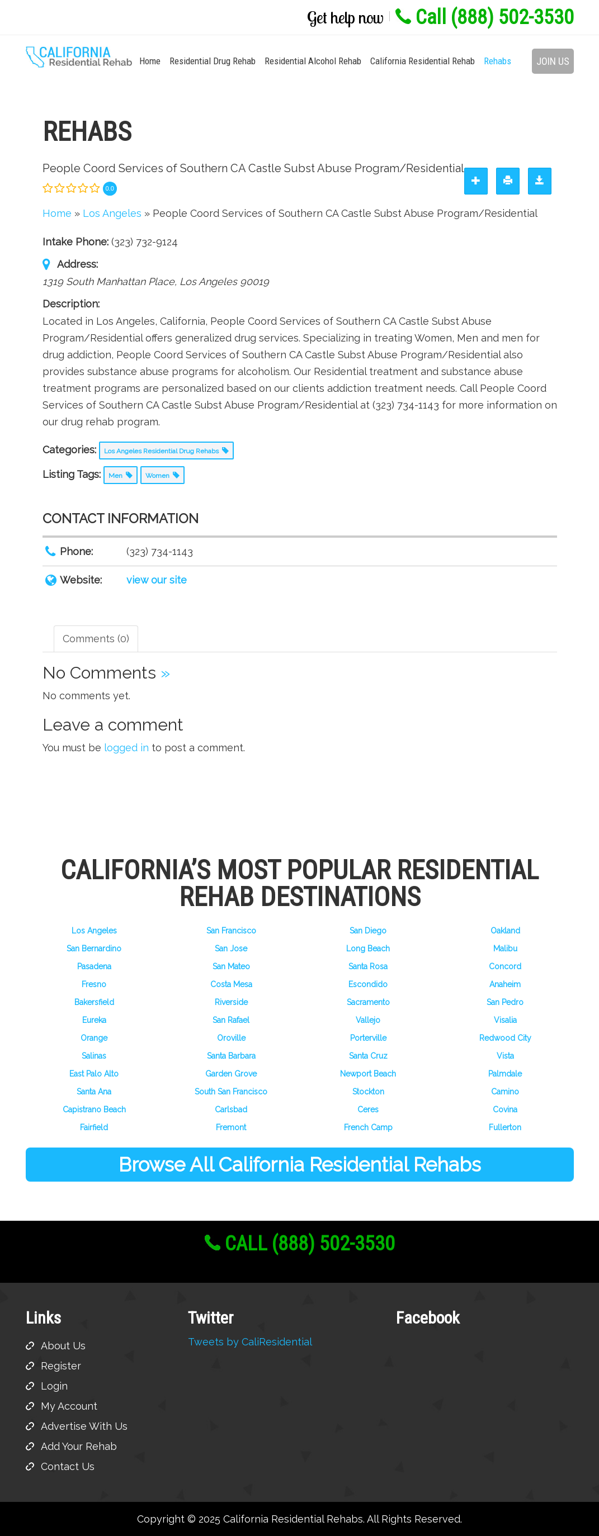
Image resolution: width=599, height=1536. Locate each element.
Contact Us (68, 1466)
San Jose (231, 948)
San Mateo (231, 966)
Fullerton (505, 1127)
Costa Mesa (231, 984)
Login (54, 1386)
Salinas (94, 1055)
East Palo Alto (94, 1073)
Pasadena (94, 966)
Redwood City (505, 1038)
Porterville (368, 1038)
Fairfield (94, 1127)
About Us (63, 1346)
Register (61, 1366)
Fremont (231, 1127)
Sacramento (368, 1002)
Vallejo (368, 1020)
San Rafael (231, 1020)
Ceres (368, 1109)
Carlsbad (231, 1109)
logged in (126, 747)
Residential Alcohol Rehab (313, 61)
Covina (505, 1109)
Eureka (94, 1020)
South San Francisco (231, 1091)
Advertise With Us (84, 1426)
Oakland (505, 930)
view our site (156, 580)
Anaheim (505, 984)
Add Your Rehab (79, 1446)
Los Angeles (94, 930)
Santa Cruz (368, 1055)
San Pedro (505, 1002)
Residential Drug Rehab (212, 61)
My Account (69, 1406)
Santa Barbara (231, 1055)
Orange (94, 1038)
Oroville (231, 1038)
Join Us (552, 61)
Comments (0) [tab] (96, 638)
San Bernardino (94, 948)
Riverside (231, 1002)
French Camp (368, 1127)
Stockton (368, 1091)
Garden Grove (231, 1073)
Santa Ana (94, 1091)
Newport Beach (368, 1073)
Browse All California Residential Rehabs (300, 1164)
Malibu (505, 948)
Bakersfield (94, 1002)
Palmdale (505, 1073)
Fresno (94, 984)
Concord (505, 966)
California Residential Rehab (422, 61)
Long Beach (368, 948)
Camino (505, 1091)
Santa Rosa (368, 966)
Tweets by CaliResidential (250, 1342)
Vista (505, 1055)
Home (150, 61)
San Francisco (231, 930)
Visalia (505, 1020)
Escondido (368, 984)
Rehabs (497, 61)
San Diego (368, 930)
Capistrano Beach (94, 1109)
